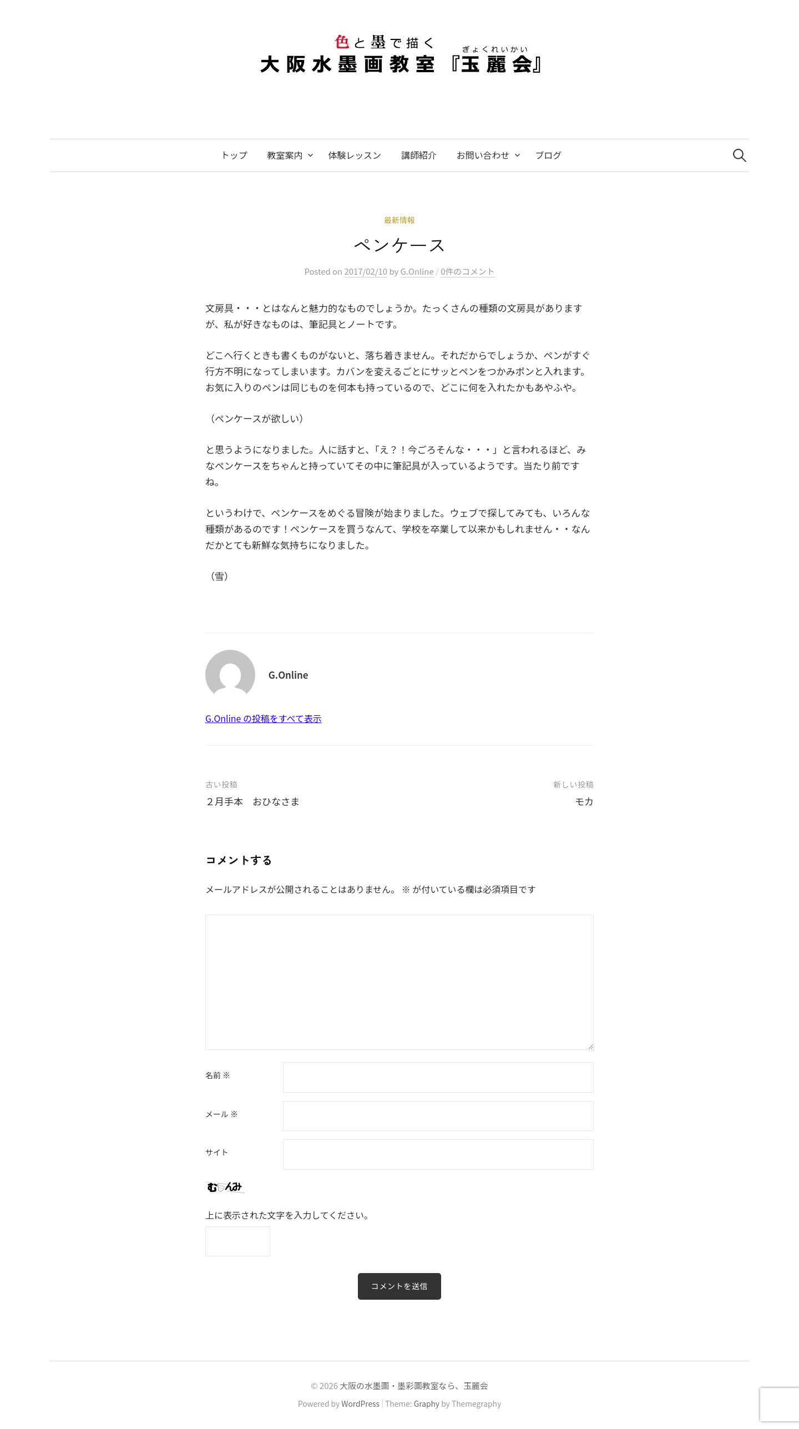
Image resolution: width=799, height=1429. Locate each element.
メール (221, 1114)
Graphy (426, 1403)
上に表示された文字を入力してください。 (289, 1215)
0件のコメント (467, 271)
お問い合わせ (483, 155)
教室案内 (285, 155)
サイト (217, 1153)
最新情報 (399, 219)
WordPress (360, 1403)
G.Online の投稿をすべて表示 (263, 718)
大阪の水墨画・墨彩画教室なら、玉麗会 (414, 1385)
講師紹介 (419, 155)
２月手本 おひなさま (252, 801)
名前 (217, 1075)
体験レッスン (354, 155)
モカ (584, 801)
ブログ (548, 155)
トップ (234, 155)
